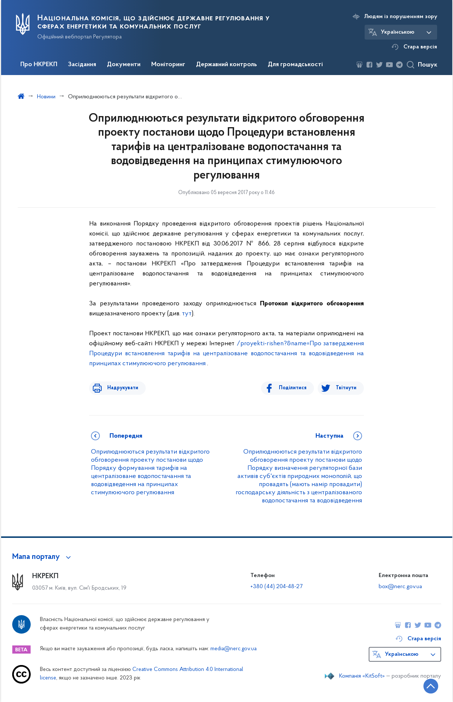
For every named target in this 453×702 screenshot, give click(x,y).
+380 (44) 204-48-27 (276, 587)
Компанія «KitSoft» (362, 676)
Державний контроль (226, 64)
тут (187, 313)
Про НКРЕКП (38, 64)
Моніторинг (168, 64)
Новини (46, 97)
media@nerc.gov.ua (233, 649)
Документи (124, 64)
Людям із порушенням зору (400, 17)
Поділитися (296, 388)
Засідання (82, 64)
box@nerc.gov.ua (400, 587)
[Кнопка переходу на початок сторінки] (425, 685)
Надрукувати (119, 388)
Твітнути (346, 388)
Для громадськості (295, 64)
